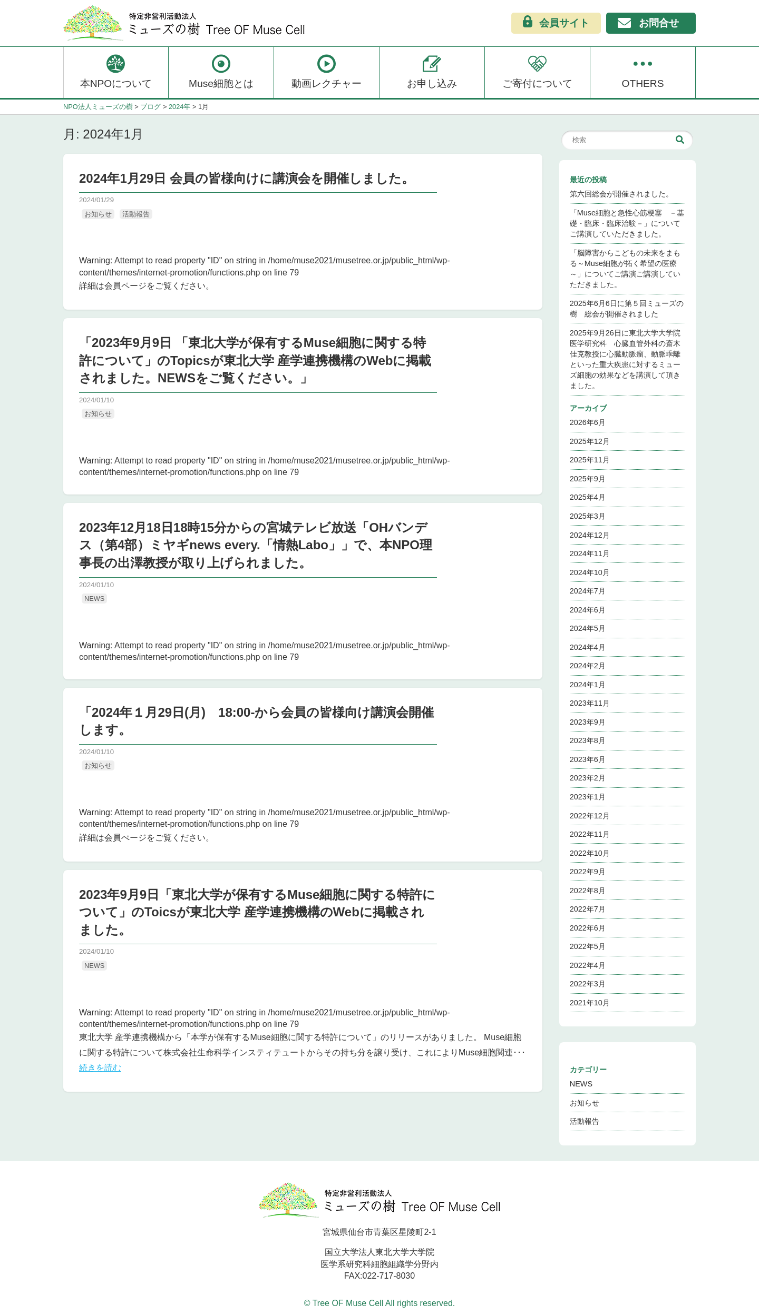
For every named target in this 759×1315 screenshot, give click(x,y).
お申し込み (432, 71)
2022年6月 (588, 928)
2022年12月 (590, 816)
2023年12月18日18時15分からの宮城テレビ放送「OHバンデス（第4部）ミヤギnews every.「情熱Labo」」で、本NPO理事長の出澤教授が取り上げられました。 (255, 545)
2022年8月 (588, 890)
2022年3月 (588, 984)
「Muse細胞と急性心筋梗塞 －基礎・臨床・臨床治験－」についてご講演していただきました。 (627, 223)
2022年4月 (588, 965)
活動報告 (136, 214)
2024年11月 (590, 553)
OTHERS (643, 71)
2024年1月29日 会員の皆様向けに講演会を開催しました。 (246, 178)
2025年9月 (588, 478)
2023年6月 (588, 759)
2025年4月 (588, 497)
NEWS (94, 598)
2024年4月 (588, 647)
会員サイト (556, 22)
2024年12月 (590, 535)
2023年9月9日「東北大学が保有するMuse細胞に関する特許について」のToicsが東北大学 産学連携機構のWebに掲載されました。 (257, 912)
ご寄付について (537, 71)
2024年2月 (588, 665)
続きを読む (100, 1067)
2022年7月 (588, 909)
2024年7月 (588, 591)
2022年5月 (588, 946)
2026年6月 (588, 422)
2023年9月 (588, 722)
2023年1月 (588, 797)
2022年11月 (590, 834)
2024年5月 (588, 628)
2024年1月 (588, 684)
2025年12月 (590, 441)
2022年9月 (588, 871)
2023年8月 (588, 740)
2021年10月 (590, 1002)
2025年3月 (588, 516)
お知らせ (98, 214)
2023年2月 (588, 778)
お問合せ (648, 24)
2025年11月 (590, 460)
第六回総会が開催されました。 (621, 194)
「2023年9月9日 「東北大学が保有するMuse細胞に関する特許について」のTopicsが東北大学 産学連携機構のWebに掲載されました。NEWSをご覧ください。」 (255, 360)
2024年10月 (590, 572)
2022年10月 (590, 853)
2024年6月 (588, 610)
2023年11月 (590, 703)
